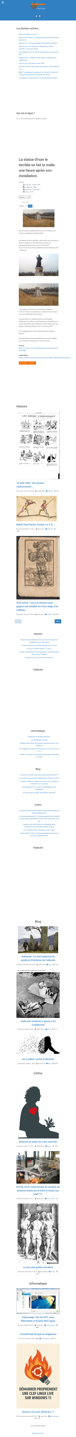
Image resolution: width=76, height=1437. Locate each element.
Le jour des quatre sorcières (38, 1267)
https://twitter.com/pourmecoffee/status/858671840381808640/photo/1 (45, 358)
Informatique (49, 1325)
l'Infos (48, 1146)
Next (58, 621)
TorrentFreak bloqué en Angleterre (38, 1334)
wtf (29, 197)
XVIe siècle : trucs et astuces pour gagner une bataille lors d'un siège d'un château (37, 606)
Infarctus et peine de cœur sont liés (38, 1141)
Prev (18, 621)
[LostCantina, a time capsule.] (38, 6)
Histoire (49, 491)
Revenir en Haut (38, 1433)
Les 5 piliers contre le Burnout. (38, 1059)
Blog (34, 187)
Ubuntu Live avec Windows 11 (38, 1411)
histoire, (22, 197)
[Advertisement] (38, 96)
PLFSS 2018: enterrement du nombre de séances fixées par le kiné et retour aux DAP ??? (38, 1191)
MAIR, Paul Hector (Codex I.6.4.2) (34, 524)
